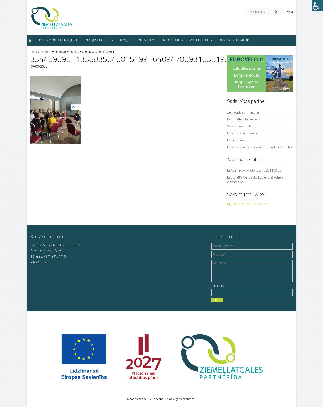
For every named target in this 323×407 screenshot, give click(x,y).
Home (33, 51)
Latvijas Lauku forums (243, 133)
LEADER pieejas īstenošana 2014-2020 (254, 170)
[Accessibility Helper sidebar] (317, 5)
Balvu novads (236, 140)
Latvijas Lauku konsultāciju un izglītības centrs (259, 147)
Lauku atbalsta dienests (243, 119)
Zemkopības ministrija (243, 112)
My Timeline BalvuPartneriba (247, 204)
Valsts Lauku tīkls (239, 126)
